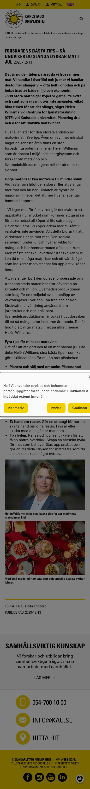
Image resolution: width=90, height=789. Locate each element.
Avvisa (56, 408)
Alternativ (16, 408)
